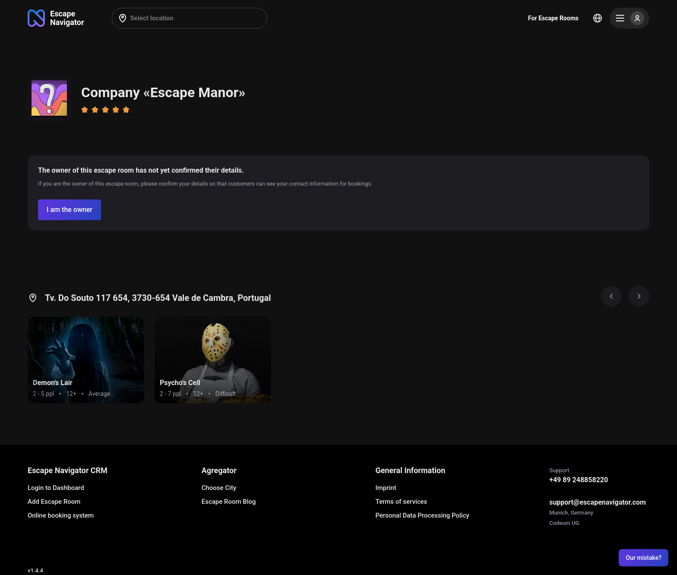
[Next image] (639, 296)
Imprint (385, 488)
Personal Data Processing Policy (422, 515)
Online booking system (61, 515)
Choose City (219, 488)
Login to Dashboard (56, 488)
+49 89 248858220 (578, 480)
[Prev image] (611, 296)
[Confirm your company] (69, 209)
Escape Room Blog (229, 501)
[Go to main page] (56, 18)
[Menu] (629, 18)
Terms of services (401, 501)
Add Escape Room (54, 501)
